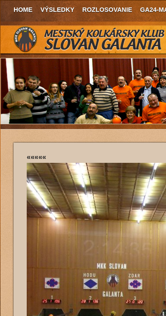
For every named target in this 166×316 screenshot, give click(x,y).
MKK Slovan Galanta (89, 39)
